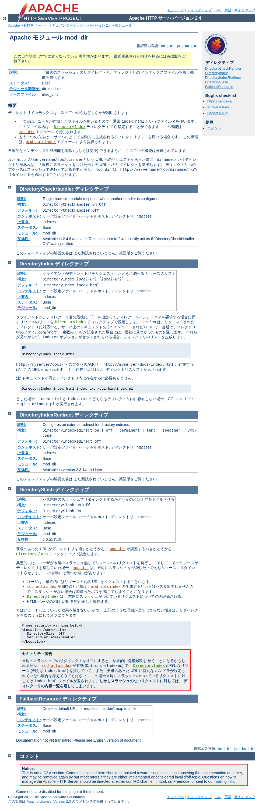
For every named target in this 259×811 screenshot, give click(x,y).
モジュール (175, 10)
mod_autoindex (41, 142)
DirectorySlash (216, 82)
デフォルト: (27, 210)
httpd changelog (219, 101)
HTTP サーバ (34, 25)
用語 (227, 10)
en (163, 46)
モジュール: (27, 233)
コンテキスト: (29, 216)
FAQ (218, 10)
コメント (214, 128)
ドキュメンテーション (65, 25)
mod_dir (27, 132)
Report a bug (217, 113)
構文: (21, 204)
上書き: (23, 222)
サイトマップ (244, 10)
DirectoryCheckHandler (223, 68)
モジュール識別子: (25, 89)
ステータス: (19, 83)
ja (178, 46)
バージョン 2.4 (99, 25)
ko (187, 46)
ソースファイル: (23, 94)
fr (171, 46)
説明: (13, 72)
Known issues (218, 107)
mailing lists (224, 781)
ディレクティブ (199, 10)
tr (195, 46)
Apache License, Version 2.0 (49, 801)
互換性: (23, 239)
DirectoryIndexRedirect (223, 78)
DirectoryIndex (70, 127)
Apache (14, 25)
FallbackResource (219, 87)
